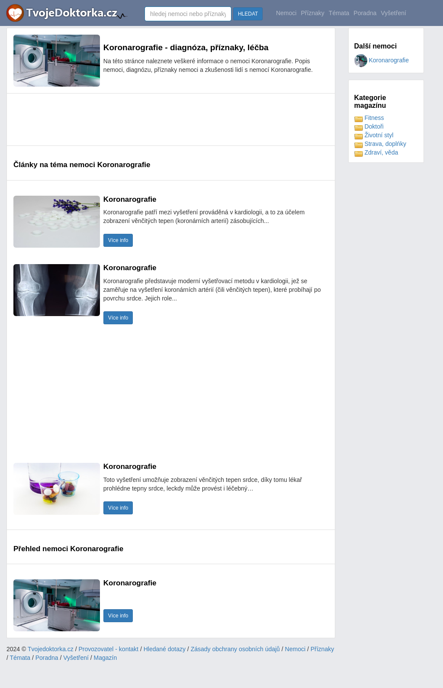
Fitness (369, 117)
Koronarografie (381, 60)
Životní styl (374, 135)
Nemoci (286, 13)
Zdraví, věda (376, 152)
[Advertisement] (170, 119)
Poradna (364, 13)
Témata (339, 13)
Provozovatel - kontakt (109, 649)
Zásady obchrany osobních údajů (235, 649)
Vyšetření (393, 13)
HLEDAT (248, 14)
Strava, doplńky (380, 143)
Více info (118, 240)
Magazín (105, 657)
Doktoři (369, 126)
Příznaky (312, 13)
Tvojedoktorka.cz (51, 649)
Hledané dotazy (165, 649)
